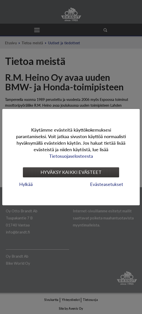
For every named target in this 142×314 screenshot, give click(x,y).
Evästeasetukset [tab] (106, 184)
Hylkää (26, 184)
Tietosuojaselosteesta (71, 156)
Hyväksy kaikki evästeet (71, 172)
